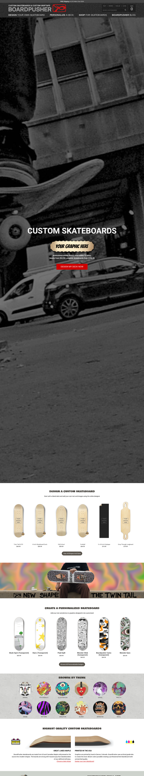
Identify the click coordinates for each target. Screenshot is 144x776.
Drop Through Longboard (125, 544)
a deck (62, 15)
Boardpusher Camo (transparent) (103, 654)
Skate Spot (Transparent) (19, 653)
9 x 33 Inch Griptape (104, 544)
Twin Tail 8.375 (18, 544)
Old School (61, 544)
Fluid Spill (61, 653)
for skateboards (93, 15)
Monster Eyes (125, 653)
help (104, 6)
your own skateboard (26, 15)
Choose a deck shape (64, 761)
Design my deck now (72, 266)
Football (82, 544)
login (124, 6)
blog (124, 15)
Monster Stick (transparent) (82, 654)
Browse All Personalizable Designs (72, 664)
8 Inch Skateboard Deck (40, 544)
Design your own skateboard (84, 761)
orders (110, 6)
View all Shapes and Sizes (72, 553)
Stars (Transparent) (40, 653)
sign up (118, 6)
